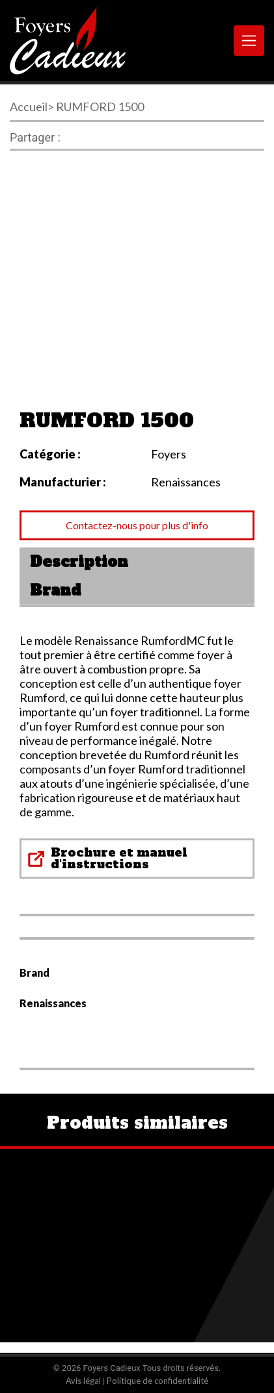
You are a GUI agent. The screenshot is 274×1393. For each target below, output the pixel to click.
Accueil (29, 106)
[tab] (137, 561)
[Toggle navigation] (249, 40)
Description (79, 561)
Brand (55, 590)
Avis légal (83, 1380)
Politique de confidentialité (157, 1380)
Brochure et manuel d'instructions (119, 858)
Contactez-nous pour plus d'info (137, 525)
